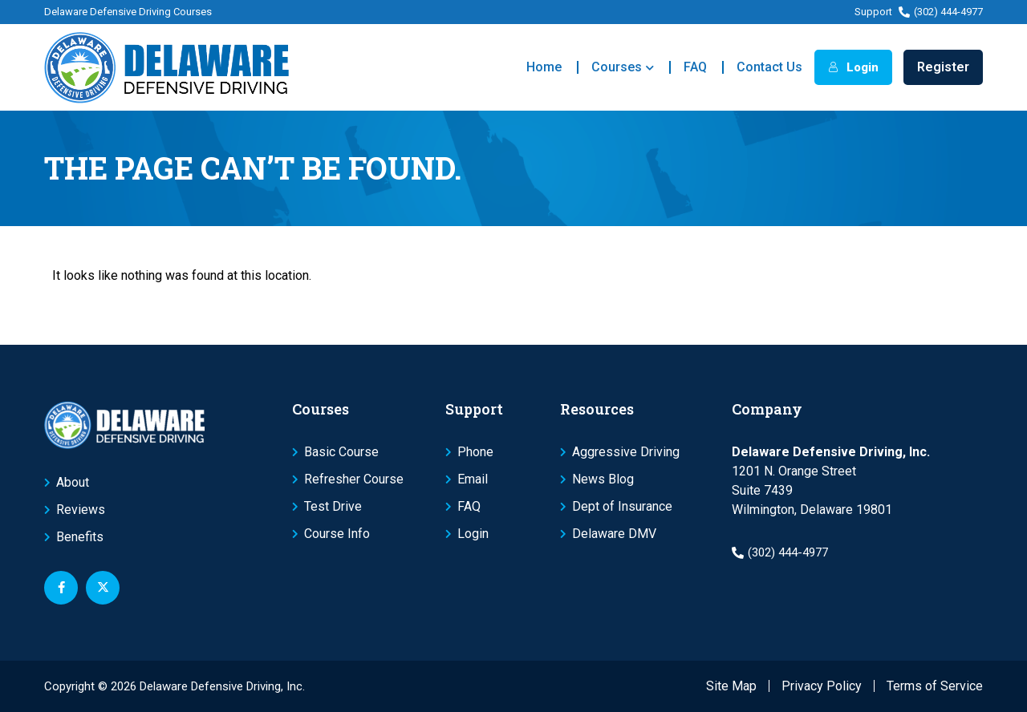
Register (943, 67)
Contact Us (769, 67)
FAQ (695, 67)
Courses (622, 67)
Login (853, 67)
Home (544, 67)
